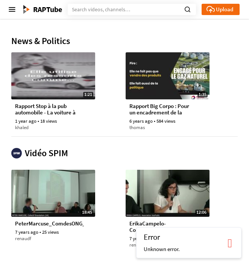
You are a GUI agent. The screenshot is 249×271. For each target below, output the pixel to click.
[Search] (132, 9)
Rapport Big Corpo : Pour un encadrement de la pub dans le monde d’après (159, 109)
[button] (187, 8)
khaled (22, 127)
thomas (137, 127)
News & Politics (40, 41)
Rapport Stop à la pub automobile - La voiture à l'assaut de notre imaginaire (45, 109)
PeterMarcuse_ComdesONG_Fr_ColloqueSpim (49, 224)
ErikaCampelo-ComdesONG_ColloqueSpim (163, 227)
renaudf (23, 238)
